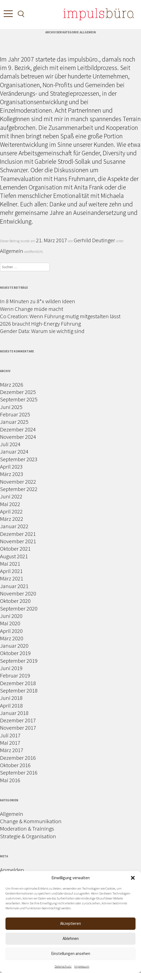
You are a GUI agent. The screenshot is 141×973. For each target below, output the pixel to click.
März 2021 (11, 578)
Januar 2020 (14, 645)
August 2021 (14, 556)
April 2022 (11, 511)
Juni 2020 (11, 616)
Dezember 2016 (18, 757)
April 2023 (11, 466)
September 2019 (18, 660)
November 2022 (18, 481)
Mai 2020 (10, 623)
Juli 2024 (10, 444)
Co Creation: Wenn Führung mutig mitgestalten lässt (60, 316)
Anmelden (12, 869)
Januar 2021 (14, 586)
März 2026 (11, 384)
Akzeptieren (70, 923)
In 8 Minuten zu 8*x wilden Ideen (37, 301)
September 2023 (18, 459)
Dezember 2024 (18, 429)
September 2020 (18, 608)
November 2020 (18, 593)
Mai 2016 (10, 780)
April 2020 (11, 631)
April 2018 (11, 705)
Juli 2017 (10, 735)
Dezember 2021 (18, 533)
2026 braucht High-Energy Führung (40, 323)
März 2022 (11, 518)
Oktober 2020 (15, 600)
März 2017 (11, 750)
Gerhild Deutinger (94, 240)
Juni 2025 (11, 407)
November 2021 (18, 541)
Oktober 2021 (15, 548)
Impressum (81, 966)
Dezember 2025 (18, 392)
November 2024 (18, 436)
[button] (133, 878)
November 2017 (18, 727)
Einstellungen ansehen (70, 953)
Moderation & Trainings (27, 828)
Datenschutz (63, 966)
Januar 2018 (14, 713)
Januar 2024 (14, 451)
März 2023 (11, 474)
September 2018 (18, 690)
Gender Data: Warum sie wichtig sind (42, 331)
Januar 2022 (14, 526)
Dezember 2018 (18, 683)
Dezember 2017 (18, 720)
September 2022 (18, 489)
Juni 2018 (11, 698)
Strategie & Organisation (28, 836)
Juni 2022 (11, 496)
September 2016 (18, 772)
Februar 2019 (15, 675)
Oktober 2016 (15, 765)
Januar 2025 (14, 421)
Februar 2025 (15, 414)
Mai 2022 (10, 504)
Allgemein (11, 251)
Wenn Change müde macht (31, 308)
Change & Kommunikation (30, 821)
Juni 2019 (11, 668)
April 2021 (11, 571)
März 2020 (11, 638)
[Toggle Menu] (7, 15)
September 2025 (18, 399)
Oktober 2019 (15, 653)
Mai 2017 (10, 742)
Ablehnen (71, 938)
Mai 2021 (10, 563)
